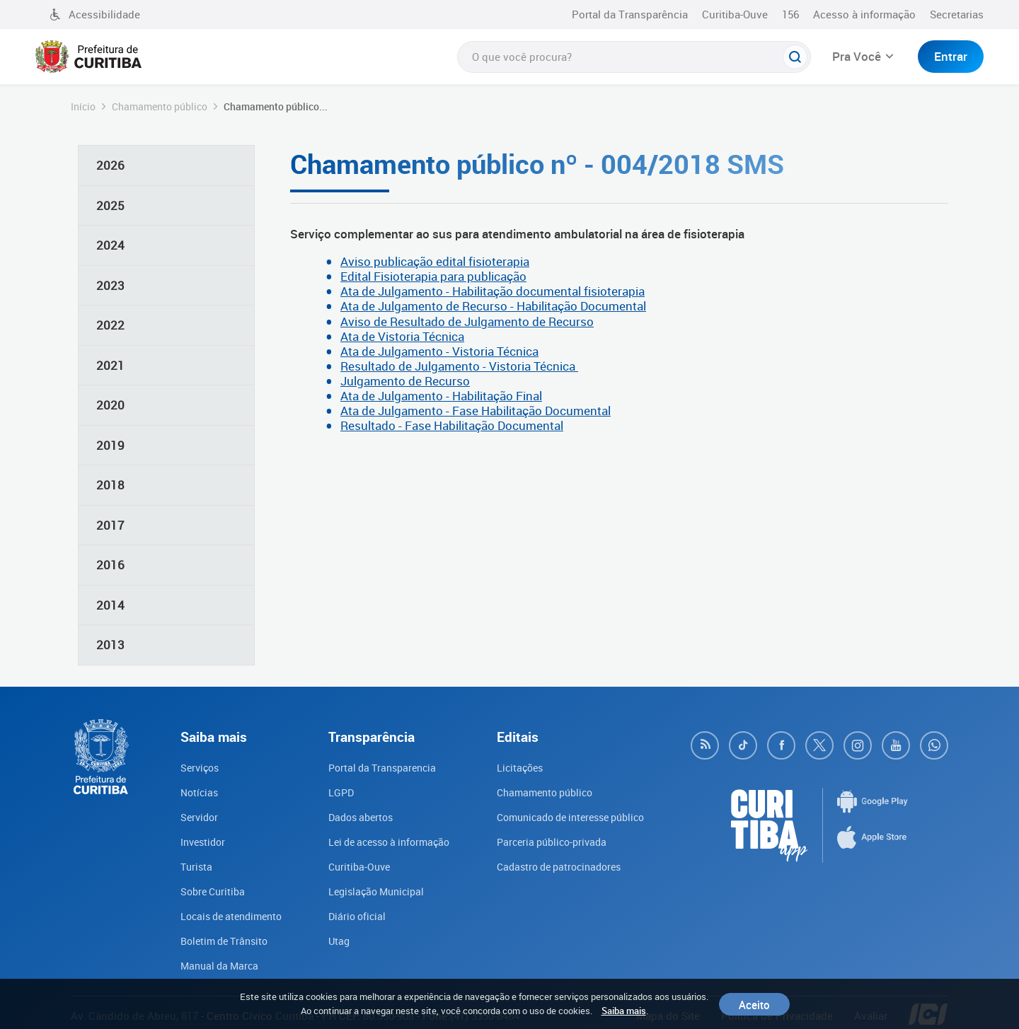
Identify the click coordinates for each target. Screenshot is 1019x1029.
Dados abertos (354, 815)
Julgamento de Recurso (405, 381)
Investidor (195, 839)
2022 (110, 325)
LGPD (332, 791)
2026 (110, 165)
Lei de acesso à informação (385, 839)
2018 (110, 485)
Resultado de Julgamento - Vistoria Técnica (459, 366)
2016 (110, 565)
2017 (110, 525)
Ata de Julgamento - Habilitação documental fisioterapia (492, 291)
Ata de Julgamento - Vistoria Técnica (439, 351)
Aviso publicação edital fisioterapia (434, 261)
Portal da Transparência (630, 14)
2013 (110, 644)
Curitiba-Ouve (735, 14)
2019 (110, 445)
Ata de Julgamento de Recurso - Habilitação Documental (493, 306)
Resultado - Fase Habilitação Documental (451, 425)
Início (83, 106)
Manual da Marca (212, 960)
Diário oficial (349, 912)
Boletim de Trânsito (218, 936)
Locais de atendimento (226, 912)
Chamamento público (159, 106)
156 (790, 14)
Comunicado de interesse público (571, 815)
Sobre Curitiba (205, 887)
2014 (110, 605)
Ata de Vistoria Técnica (402, 336)
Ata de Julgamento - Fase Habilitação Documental (475, 410)
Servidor (191, 815)
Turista (188, 863)
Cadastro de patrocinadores (556, 863)
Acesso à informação (864, 14)
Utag (330, 936)
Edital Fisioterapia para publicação (433, 276)
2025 (110, 205)
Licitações (514, 767)
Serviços (191, 767)
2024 (110, 245)
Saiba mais (623, 1010)
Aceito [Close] (754, 1004)
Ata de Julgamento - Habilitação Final (441, 396)
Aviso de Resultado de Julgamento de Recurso (467, 321)
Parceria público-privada (548, 839)
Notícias (191, 791)
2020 (110, 405)
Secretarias (957, 14)
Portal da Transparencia (377, 767)
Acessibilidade (95, 14)
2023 (110, 285)
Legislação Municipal (370, 887)
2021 (110, 365)
